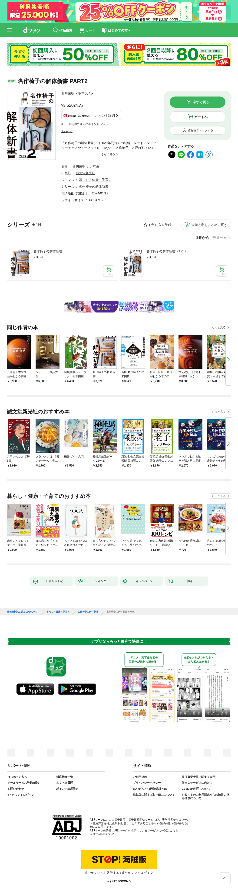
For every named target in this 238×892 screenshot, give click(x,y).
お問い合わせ (15, 788)
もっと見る (219, 327)
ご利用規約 (140, 777)
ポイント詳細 (105, 115)
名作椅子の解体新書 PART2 (166, 251)
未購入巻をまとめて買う (209, 225)
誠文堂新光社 (85, 173)
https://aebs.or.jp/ (103, 834)
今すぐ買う (201, 102)
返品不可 (67, 131)
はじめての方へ (17, 777)
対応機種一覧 (64, 777)
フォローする (91, 93)
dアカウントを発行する (102, 873)
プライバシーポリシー (147, 782)
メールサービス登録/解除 (23, 782)
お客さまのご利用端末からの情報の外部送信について (205, 796)
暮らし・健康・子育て (95, 180)
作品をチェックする (200, 130)
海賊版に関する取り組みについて (154, 794)
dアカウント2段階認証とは (150, 788)
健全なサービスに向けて (197, 782)
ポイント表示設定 (67, 788)
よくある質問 (64, 782)
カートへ (201, 117)
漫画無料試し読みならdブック (23, 612)
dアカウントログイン (20, 794)
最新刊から (221, 238)
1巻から (202, 238)
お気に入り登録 (160, 225)
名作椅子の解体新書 (48, 251)
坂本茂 (83, 93)
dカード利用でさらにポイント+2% (83, 124)
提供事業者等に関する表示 (198, 777)
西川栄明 (67, 93)
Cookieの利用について (196, 788)
